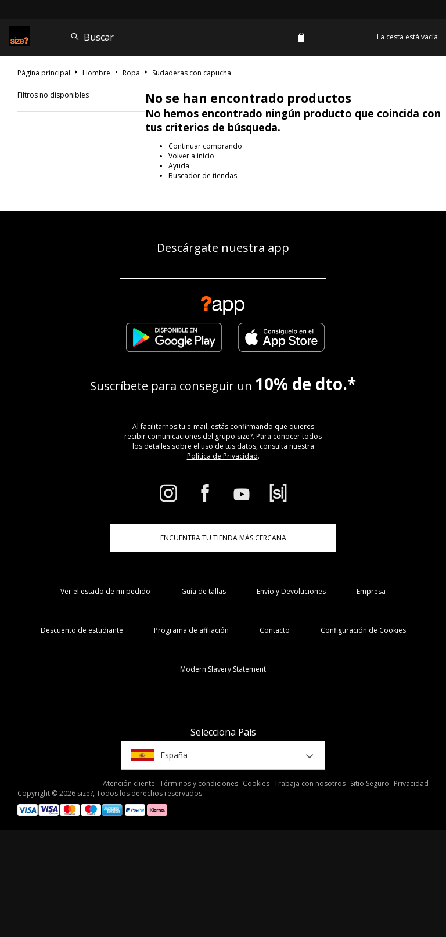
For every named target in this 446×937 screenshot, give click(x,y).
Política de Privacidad (222, 456)
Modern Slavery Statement (223, 669)
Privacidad (411, 783)
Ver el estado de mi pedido (105, 591)
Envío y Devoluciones (291, 591)
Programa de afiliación (191, 630)
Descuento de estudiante (82, 630)
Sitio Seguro (369, 783)
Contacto (275, 630)
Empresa (371, 591)
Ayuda (178, 166)
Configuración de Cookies (363, 630)
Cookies (256, 783)
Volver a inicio (191, 156)
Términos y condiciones (199, 783)
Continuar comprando (205, 146)
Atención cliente (129, 783)
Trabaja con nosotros (310, 783)
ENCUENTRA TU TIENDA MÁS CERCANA (223, 538)
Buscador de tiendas (202, 176)
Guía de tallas (203, 591)
